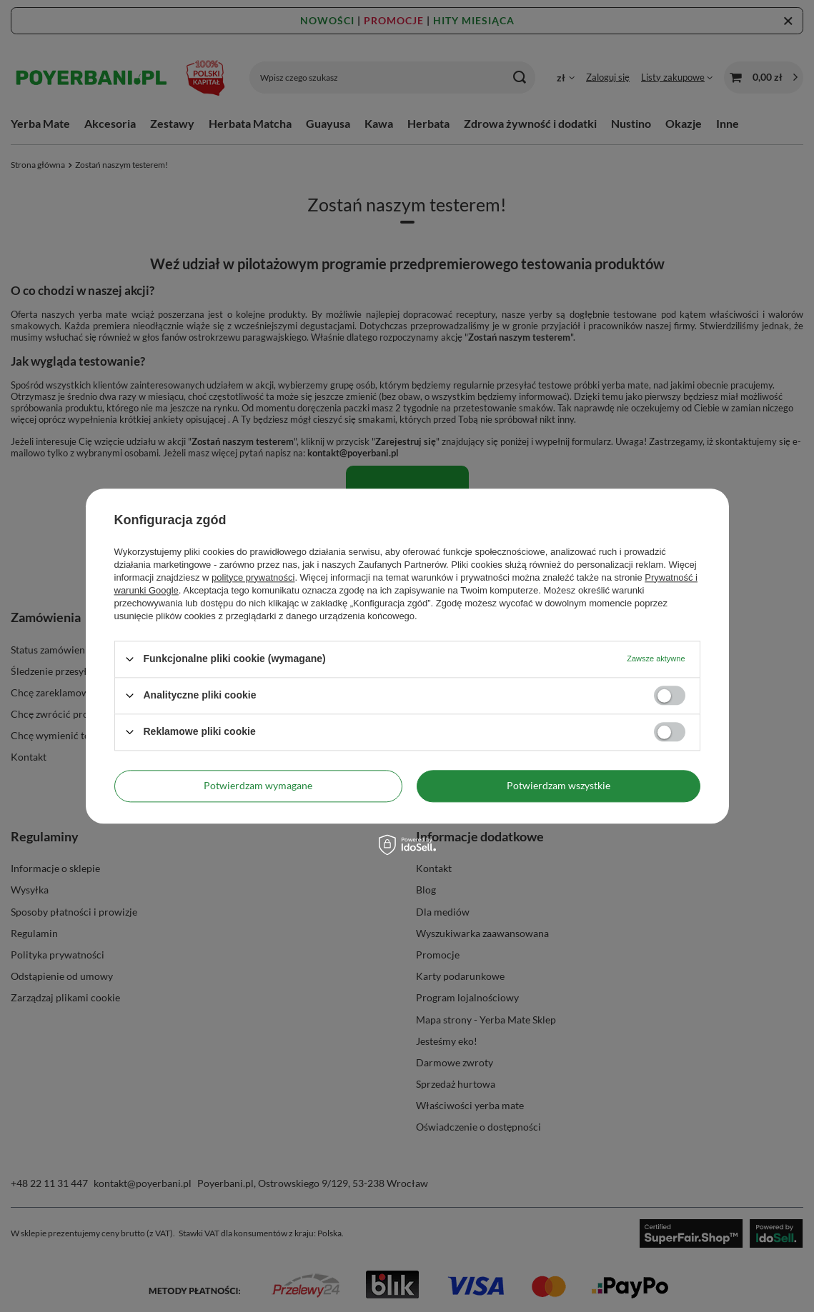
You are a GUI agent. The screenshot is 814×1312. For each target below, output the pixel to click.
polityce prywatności (253, 577)
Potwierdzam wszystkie (558, 785)
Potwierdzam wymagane (258, 785)
